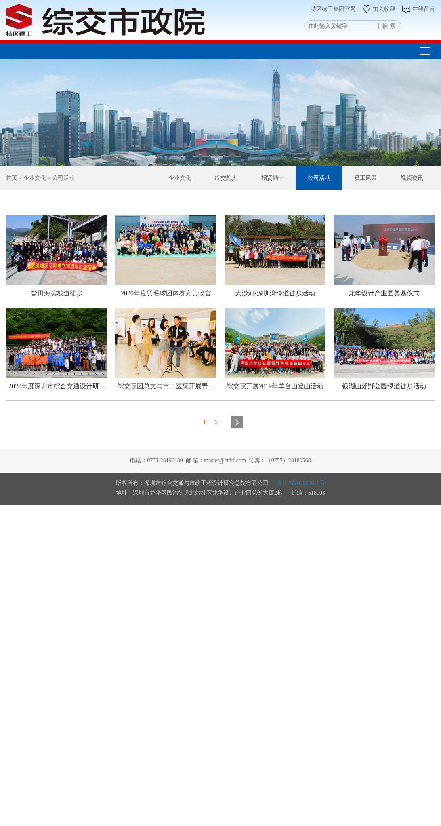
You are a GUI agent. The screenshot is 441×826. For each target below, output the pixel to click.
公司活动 (320, 178)
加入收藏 (378, 9)
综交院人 (229, 178)
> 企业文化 (31, 178)
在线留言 (418, 9)
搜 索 (388, 26)
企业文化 (183, 178)
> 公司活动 (60, 178)
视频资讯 (412, 178)
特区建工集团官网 (333, 9)
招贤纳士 (275, 178)
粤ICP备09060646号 (301, 483)
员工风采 (366, 178)
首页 (11, 178)
